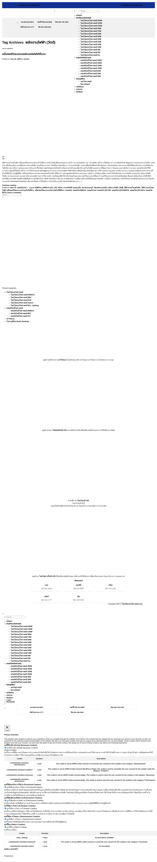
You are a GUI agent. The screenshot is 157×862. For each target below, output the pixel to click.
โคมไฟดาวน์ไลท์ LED (47, 576)
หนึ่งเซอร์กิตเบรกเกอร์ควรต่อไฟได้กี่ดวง (24, 54)
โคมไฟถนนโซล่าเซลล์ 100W (91, 26)
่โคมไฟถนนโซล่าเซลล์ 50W (90, 36)
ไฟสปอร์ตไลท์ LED (60, 430)
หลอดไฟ (68, 190)
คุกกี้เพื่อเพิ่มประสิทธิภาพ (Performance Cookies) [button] (23, 798)
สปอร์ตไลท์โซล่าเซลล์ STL (21, 316)
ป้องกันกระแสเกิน (100, 188)
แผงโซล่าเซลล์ (16, 687)
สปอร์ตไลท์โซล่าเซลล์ (83, 58)
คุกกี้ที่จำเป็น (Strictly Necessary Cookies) (22, 748)
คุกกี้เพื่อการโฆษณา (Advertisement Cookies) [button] (22, 816)
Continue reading (10, 185)
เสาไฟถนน (10, 319)
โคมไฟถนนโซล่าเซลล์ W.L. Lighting (25, 305)
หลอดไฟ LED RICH (137, 190)
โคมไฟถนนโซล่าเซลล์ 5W (90, 52)
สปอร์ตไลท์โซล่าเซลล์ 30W (21, 679)
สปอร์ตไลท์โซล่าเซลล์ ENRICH (22, 311)
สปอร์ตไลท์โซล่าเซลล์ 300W (21, 666)
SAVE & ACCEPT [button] (11, 849)
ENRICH (38, 188)
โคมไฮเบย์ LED (83, 500)
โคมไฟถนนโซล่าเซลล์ (83, 18)
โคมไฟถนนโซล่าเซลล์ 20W (90, 44)
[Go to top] (3, 613)
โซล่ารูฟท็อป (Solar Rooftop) (17, 321)
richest (26, 59)
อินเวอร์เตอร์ (15, 690)
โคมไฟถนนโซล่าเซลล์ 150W (91, 23)
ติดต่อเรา (9, 698)
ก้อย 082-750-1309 (61, 22)
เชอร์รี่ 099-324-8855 (44, 22)
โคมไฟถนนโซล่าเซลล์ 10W (90, 47)
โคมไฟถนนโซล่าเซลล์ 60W (90, 34)
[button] (10, 702)
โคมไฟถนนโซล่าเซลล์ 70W (90, 31)
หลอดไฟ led (10, 48)
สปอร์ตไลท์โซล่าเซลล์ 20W (21, 682)
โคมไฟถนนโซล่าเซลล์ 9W (90, 50)
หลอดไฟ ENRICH (79, 190)
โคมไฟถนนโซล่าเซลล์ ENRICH (22, 295)
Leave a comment (14, 192)
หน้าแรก (79, 15)
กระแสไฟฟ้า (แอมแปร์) (72, 188)
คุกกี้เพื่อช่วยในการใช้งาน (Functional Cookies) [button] (22, 784)
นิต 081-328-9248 (44, 27)
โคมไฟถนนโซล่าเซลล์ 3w (90, 55)
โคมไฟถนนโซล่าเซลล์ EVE (21, 300)
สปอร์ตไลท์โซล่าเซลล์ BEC (21, 313)
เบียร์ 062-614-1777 (27, 27)
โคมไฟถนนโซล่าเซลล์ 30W (90, 42)
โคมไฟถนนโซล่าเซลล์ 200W (91, 20)
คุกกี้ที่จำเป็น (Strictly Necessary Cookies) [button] (20, 745)
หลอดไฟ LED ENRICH (120, 190)
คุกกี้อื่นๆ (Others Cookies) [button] (14, 824)
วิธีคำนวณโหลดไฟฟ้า (132, 188)
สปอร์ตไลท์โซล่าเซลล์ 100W (21, 674)
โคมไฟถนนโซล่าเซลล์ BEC (21, 297)
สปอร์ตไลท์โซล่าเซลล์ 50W (21, 677)
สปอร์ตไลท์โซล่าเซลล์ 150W (21, 671)
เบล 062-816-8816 (27, 22)
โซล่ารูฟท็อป (10, 685)
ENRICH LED (47, 188)
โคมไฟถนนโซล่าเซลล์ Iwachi (22, 303)
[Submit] (81, 13)
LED (55, 188)
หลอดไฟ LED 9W (104, 190)
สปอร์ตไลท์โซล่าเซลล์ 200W (21, 669)
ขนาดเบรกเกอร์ (87, 188)
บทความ (4, 48)
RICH (60, 188)
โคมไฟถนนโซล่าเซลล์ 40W (90, 39)
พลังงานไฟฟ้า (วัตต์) (115, 188)
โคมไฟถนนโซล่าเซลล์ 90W (90, 28)
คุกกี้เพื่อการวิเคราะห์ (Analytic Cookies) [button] (19, 806)
